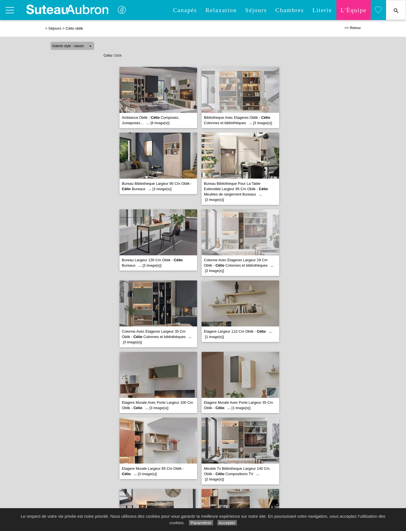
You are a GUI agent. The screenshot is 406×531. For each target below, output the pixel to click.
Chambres (289, 10)
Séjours (256, 10)
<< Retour (352, 28)
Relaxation (221, 10)
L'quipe (354, 10)
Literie (322, 10)
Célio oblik (74, 28)
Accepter (227, 522)
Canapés (185, 10)
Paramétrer (201, 522)
